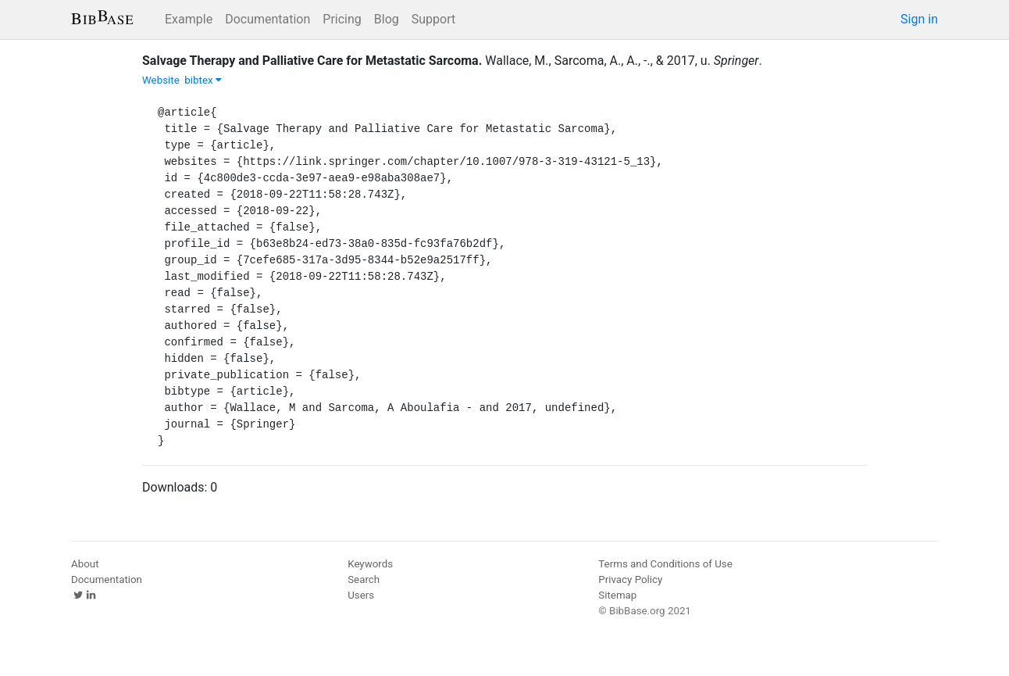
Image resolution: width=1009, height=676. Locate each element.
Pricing (342, 19)
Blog (386, 19)
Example (188, 19)
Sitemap (617, 595)
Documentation (267, 19)
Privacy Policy (630, 579)
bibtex (203, 80)
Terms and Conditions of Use (665, 564)
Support (433, 19)
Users (361, 595)
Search (364, 579)
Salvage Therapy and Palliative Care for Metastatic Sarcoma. (312, 60)
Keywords (370, 564)
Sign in (919, 19)
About (85, 564)
